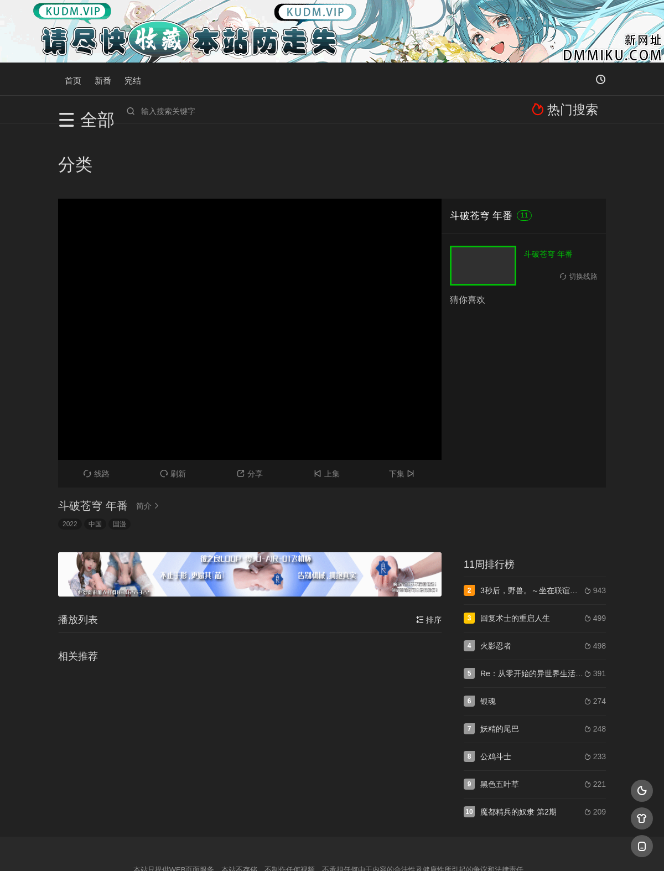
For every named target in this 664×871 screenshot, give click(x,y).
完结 (132, 79)
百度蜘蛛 (243, 849)
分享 (250, 409)
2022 (70, 460)
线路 (97, 409)
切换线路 (579, 212)
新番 (103, 79)
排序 (429, 555)
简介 (149, 441)
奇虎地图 (376, 849)
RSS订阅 (197, 849)
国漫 (119, 460)
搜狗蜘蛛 (332, 849)
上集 (327, 409)
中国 (95, 460)
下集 (403, 409)
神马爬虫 (287, 849)
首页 (73, 79)
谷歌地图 (421, 849)
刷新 (173, 409)
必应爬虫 (466, 849)
